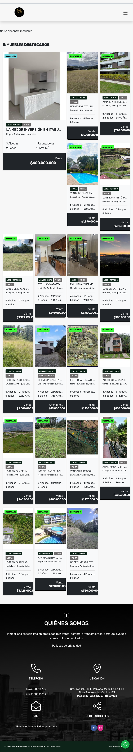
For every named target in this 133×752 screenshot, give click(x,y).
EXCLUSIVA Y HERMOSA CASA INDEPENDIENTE (82, 284)
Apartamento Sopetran (50, 557)
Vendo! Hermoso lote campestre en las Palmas (82, 471)
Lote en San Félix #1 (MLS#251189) (18, 471)
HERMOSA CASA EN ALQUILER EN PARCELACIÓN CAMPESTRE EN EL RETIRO (50, 380)
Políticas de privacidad (66, 645)
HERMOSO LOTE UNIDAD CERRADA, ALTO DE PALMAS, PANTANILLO (82, 106)
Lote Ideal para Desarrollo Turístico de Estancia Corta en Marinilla (82, 380)
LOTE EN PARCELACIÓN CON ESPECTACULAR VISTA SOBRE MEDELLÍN (18, 562)
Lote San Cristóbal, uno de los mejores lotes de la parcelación (115, 197)
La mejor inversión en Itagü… (33, 130)
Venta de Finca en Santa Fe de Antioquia (82, 193)
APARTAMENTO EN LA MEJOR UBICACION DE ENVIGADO (115, 466)
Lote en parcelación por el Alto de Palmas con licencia (50, 471)
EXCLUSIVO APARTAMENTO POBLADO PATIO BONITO (50, 284)
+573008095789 (36, 689)
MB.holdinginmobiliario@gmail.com (36, 726)
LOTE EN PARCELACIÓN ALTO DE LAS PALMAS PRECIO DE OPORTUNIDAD (18, 380)
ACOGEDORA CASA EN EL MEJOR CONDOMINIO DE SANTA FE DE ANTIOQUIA (115, 380)
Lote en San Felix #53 (115, 288)
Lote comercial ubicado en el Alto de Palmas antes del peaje (18, 288)
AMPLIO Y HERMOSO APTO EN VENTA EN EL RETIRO (115, 102)
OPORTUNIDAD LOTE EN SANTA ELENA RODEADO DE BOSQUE (82, 562)
